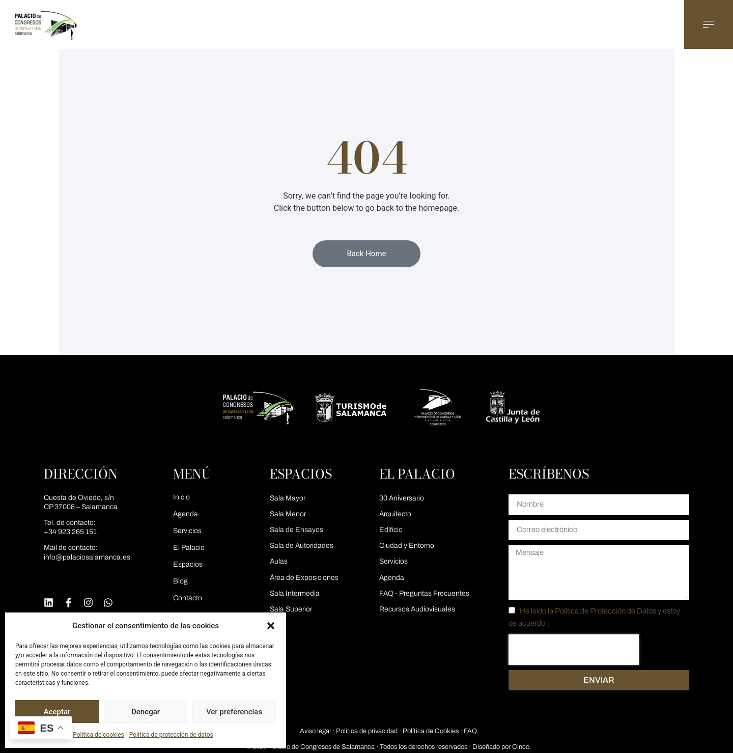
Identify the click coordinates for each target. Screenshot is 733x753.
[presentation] (574, 649)
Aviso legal (315, 731)
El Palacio (189, 547)
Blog (180, 581)
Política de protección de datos (171, 734)
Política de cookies (98, 734)
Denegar (145, 711)
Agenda (185, 514)
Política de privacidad (367, 731)
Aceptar (57, 711)
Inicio (181, 497)
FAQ (470, 731)
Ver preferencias (234, 711)
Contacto (187, 598)
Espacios (188, 564)
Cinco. (521, 746)
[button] (271, 626)
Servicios (187, 531)
